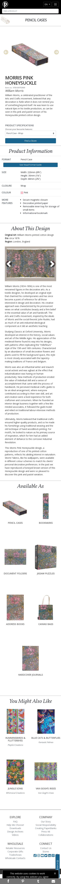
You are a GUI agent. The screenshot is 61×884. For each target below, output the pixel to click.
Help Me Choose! (15, 824)
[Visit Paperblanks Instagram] (38, 855)
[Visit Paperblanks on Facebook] (35, 855)
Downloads (15, 828)
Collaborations (45, 834)
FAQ (15, 821)
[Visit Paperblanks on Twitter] (46, 855)
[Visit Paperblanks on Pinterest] (53, 855)
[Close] (54, 873)
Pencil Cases (36, 20)
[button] (9, 264)
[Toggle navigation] (55, 4)
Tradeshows (15, 854)
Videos (15, 834)
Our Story (46, 821)
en (46, 4)
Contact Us (45, 848)
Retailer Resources (15, 848)
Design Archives (15, 831)
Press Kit (45, 831)
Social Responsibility (46, 824)
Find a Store (30, 140)
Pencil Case (14, 133)
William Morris (14, 91)
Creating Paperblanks (45, 828)
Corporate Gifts (15, 851)
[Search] (30, 11)
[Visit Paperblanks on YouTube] (42, 855)
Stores (46, 851)
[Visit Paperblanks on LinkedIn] (50, 855)
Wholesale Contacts (15, 858)
